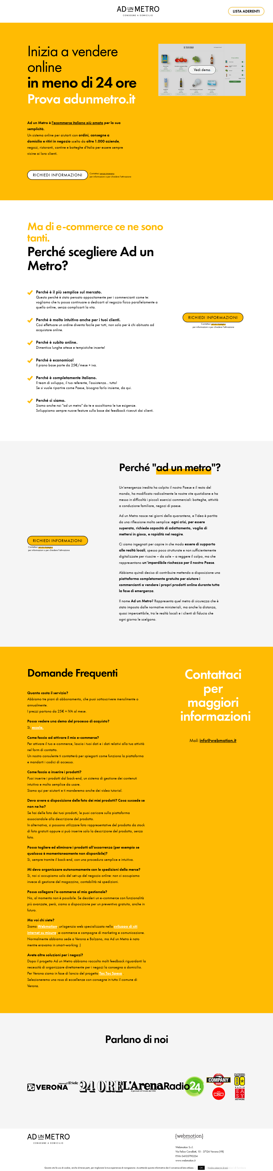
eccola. (38, 727)
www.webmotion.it (185, 1153)
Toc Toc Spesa (110, 973)
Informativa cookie (209, 1160)
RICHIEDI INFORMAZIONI (57, 175)
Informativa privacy (185, 1160)
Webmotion (47, 926)
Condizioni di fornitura (234, 1160)
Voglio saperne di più (218, 1167)
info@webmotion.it (218, 741)
